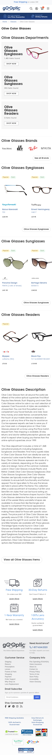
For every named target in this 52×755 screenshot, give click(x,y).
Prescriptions (9, 667)
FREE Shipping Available (14, 718)
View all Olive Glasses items (22, 560)
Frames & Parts (10, 672)
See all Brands (42, 158)
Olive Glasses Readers (37, 376)
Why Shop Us (10, 682)
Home (4, 22)
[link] (27, 732)
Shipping (8, 662)
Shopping (8, 674)
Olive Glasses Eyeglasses (36, 229)
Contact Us (34, 669)
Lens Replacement (12, 684)
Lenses (7, 669)
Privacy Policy (35, 672)
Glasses (13, 22)
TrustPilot (18, 742)
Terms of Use (34, 674)
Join (37, 697)
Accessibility (34, 679)
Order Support (10, 679)
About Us (33, 667)
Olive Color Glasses (27, 22)
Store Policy (34, 677)
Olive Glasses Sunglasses (36, 303)
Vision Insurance (36, 664)
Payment (8, 677)
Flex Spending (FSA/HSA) (39, 662)
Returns (8, 664)
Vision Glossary (35, 682)
